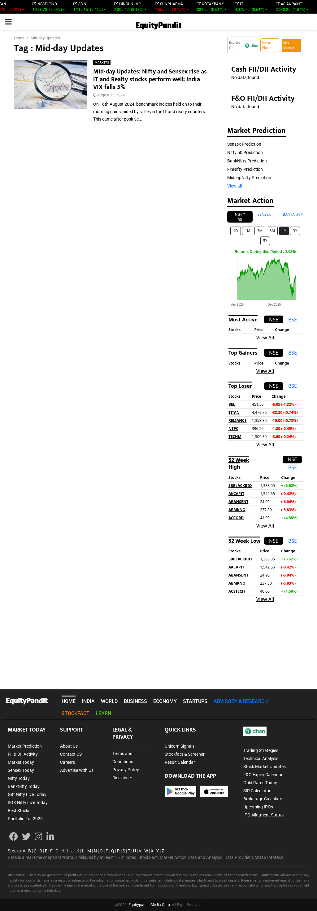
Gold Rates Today (260, 782)
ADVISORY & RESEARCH (241, 701)
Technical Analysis (260, 758)
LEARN (103, 713)
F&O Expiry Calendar (263, 774)
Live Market (288, 45)
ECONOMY (165, 701)
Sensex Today (21, 770)
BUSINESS (135, 701)
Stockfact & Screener (185, 754)
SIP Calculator (257, 790)
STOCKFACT (75, 713)
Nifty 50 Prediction (245, 152)
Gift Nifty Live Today (27, 794)
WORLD (109, 701)
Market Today (21, 762)
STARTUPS (195, 701)
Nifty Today (19, 778)
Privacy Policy (125, 769)
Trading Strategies (260, 750)
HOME (69, 701)
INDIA (88, 701)
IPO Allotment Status (263, 814)
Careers (67, 762)
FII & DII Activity (23, 754)
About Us (69, 746)
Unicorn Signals (179, 746)
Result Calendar (180, 762)
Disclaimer (122, 777)
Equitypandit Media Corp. (149, 905)
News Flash (266, 45)
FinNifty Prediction (245, 169)
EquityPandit (158, 26)
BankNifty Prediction (247, 160)
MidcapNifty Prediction (249, 177)
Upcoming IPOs (258, 806)
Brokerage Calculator (263, 798)
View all (234, 186)
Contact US (71, 754)
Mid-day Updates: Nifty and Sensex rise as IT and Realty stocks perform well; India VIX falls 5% (150, 79)
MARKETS (102, 62)
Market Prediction (25, 746)
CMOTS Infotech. (268, 857)
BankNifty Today (24, 786)
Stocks (14, 850)
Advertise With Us (76, 770)
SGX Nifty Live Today (28, 802)
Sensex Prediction (244, 144)
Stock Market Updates (264, 766)
